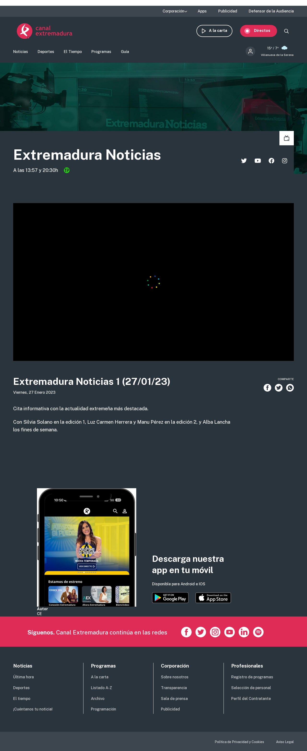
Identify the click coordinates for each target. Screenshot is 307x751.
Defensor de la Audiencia (271, 11)
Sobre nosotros (175, 677)
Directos (266, 30)
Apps (202, 11)
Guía (125, 51)
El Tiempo (73, 51)
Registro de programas (252, 677)
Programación (103, 709)
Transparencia (174, 688)
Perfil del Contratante (251, 698)
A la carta (222, 30)
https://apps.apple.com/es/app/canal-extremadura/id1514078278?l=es (213, 598)
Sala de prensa (174, 698)
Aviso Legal (285, 742)
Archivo (97, 698)
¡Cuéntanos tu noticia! (33, 709)
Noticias (20, 51)
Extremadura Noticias (87, 154)
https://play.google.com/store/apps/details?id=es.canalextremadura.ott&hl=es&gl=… (170, 597)
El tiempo (21, 698)
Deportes (46, 51)
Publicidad (227, 11)
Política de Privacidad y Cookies (239, 742)
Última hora (23, 677)
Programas (101, 51)
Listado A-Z (101, 688)
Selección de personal (251, 688)
